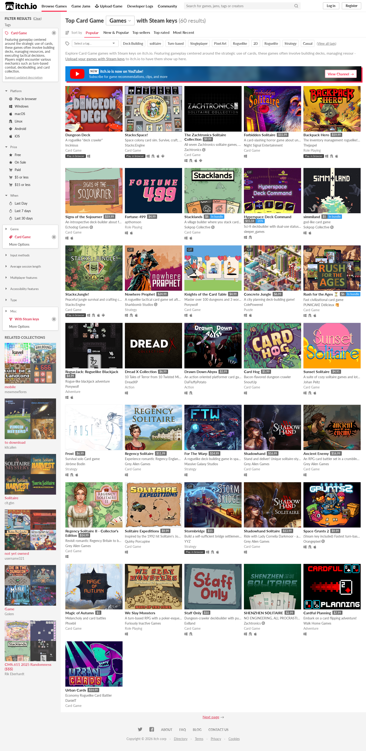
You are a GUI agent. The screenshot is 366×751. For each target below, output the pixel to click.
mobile (10, 386)
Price (10, 147)
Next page (211, 717)
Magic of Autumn (79, 613)
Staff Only (192, 613)
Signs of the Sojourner (83, 216)
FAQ (182, 730)
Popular (92, 32)
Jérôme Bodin (75, 464)
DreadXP (131, 382)
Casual (307, 43)
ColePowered (253, 305)
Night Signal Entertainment (263, 145)
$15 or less (19, 185)
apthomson (133, 222)
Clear (37, 18)
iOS (14, 136)
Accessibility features (21, 289)
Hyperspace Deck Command (267, 216)
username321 (14, 558)
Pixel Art (220, 43)
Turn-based (176, 43)
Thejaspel (310, 145)
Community (167, 6)
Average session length (22, 266)
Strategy (290, 43)
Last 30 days (21, 218)
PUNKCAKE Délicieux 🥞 (321, 305)
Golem (9, 614)
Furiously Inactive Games (143, 623)
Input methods (17, 255)
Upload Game (109, 6)
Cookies (234, 739)
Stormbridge (194, 531)
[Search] (296, 5)
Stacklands (193, 216)
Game (9, 609)
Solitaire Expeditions (142, 531)
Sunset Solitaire (316, 371)
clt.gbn (9, 503)
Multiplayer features (20, 277)
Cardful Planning (317, 613)
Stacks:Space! (136, 135)
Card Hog (252, 371)
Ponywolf (191, 305)
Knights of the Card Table (205, 294)
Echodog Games (77, 227)
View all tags (326, 43)
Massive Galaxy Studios (201, 464)
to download (15, 442)
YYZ (187, 541)
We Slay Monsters (140, 613)
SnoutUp (250, 382)
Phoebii (70, 623)
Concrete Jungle (257, 294)
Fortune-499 (135, 216)
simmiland (311, 216)
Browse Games (54, 6)
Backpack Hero (316, 135)
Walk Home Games (317, 623)
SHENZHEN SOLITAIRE (263, 613)
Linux (15, 121)
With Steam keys (24, 319)
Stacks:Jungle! (77, 294)
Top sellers (141, 32)
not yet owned (17, 553)
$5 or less (18, 177)
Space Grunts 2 (316, 531)
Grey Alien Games (137, 464)
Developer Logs (140, 6)
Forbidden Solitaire (259, 135)
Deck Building (133, 43)
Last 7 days (20, 211)
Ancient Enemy (316, 453)
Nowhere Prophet (140, 294)
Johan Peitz (311, 382)
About (166, 730)
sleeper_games (254, 232)
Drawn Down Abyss (200, 371)
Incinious (71, 145)
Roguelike (240, 43)
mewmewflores (16, 392)
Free (15, 155)
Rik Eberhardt (14, 674)
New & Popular (116, 32)
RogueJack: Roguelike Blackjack (91, 371)
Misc (10, 311)
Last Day (18, 203)
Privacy (216, 739)
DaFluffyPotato (195, 382)
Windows (18, 106)
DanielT (70, 700)
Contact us (218, 730)
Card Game (20, 237)
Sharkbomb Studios (139, 305)
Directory (180, 739)
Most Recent (183, 32)
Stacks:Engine (135, 145)
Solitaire (11, 498)
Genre (11, 229)
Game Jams (80, 6)
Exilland (189, 623)
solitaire (155, 43)
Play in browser (23, 99)
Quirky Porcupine (137, 541)
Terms (199, 739)
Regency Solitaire (139, 453)
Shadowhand (254, 453)
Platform (13, 91)
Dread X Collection (141, 371)
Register (351, 6)
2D (255, 43)
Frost (69, 453)
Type (10, 300)
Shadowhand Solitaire (262, 531)
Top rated (161, 32)
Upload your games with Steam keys (95, 58)
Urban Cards (75, 690)
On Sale (17, 162)
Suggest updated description (23, 77)
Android (17, 129)
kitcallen (10, 447)
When (11, 195)
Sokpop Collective (197, 227)
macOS (17, 114)
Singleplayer (199, 43)
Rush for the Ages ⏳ (320, 294)
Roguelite (271, 43)
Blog (197, 730)
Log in (331, 6)
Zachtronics (192, 150)
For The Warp (195, 453)
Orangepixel (311, 541)
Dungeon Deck (77, 135)
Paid (15, 170)
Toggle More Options (30, 244)
